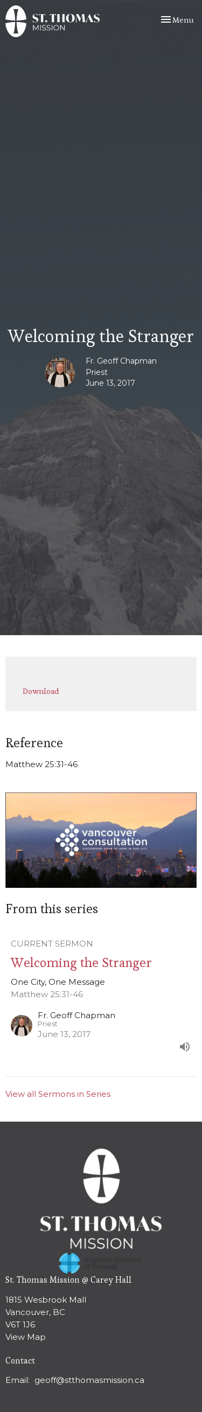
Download (41, 691)
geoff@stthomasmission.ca (89, 1380)
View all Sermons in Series (57, 1094)
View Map (25, 1337)
